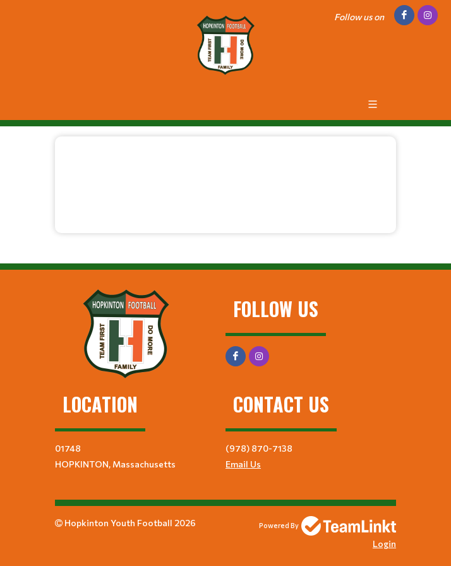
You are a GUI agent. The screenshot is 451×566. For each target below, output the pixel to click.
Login (384, 543)
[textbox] (225, 180)
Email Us (243, 464)
